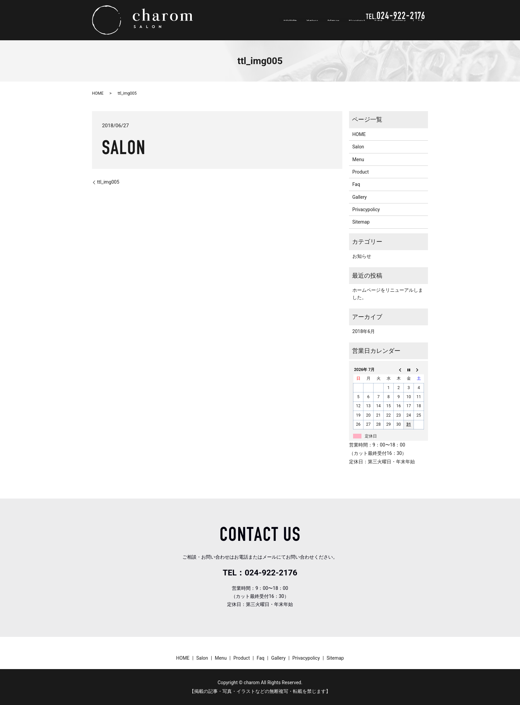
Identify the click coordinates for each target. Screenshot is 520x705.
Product (358, 28)
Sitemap (361, 222)
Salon (314, 28)
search (424, 28)
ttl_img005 (108, 182)
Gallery (399, 28)
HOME (293, 28)
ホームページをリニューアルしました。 (387, 293)
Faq (379, 28)
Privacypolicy (366, 209)
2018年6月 (363, 331)
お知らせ (361, 256)
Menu (335, 28)
